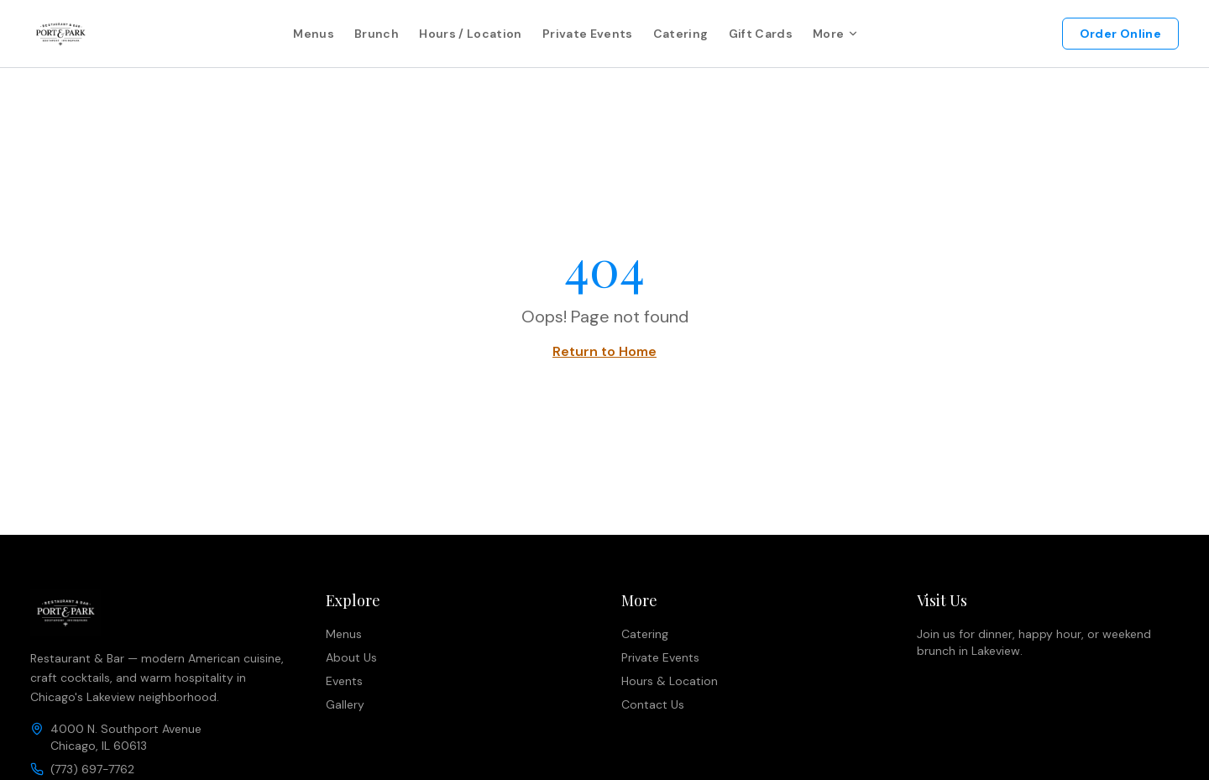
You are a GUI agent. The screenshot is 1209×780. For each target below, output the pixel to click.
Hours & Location (669, 680)
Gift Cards (761, 33)
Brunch (376, 33)
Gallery (345, 704)
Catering (681, 33)
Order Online (1120, 33)
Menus (313, 33)
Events (344, 680)
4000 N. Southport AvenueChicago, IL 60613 (126, 737)
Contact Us (652, 704)
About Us (351, 657)
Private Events (587, 33)
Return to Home (604, 351)
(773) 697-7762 (92, 769)
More (836, 33)
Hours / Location (470, 33)
